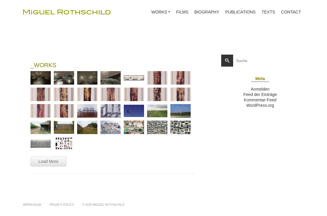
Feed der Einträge (260, 94)
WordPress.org (260, 105)
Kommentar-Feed (260, 100)
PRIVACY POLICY (61, 204)
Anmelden (260, 89)
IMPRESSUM (32, 204)
